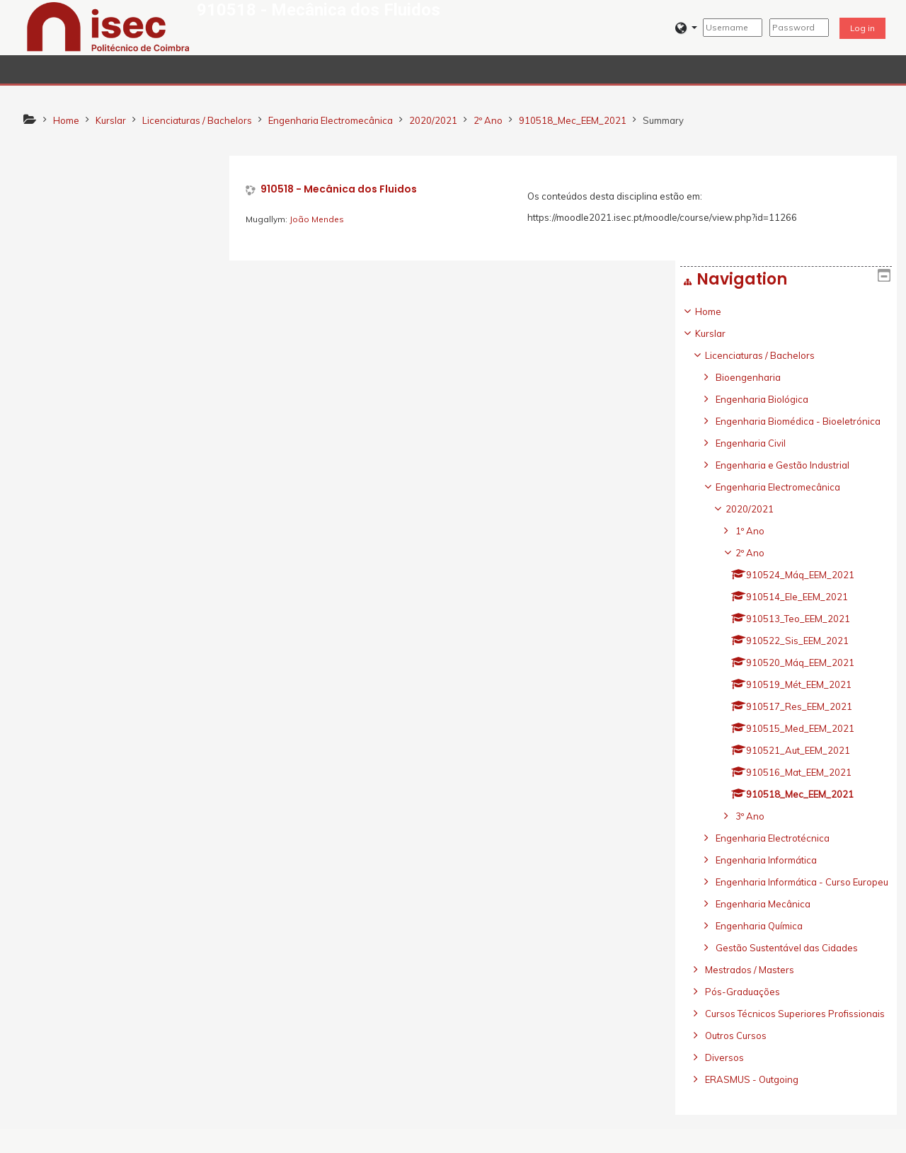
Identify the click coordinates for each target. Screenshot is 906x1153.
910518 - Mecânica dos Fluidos (340, 189)
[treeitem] (120, 620)
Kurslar (55, 228)
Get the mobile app (653, 1138)
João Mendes (318, 219)
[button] (686, 28)
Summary (663, 120)
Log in (862, 28)
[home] (108, 26)
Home (53, 206)
